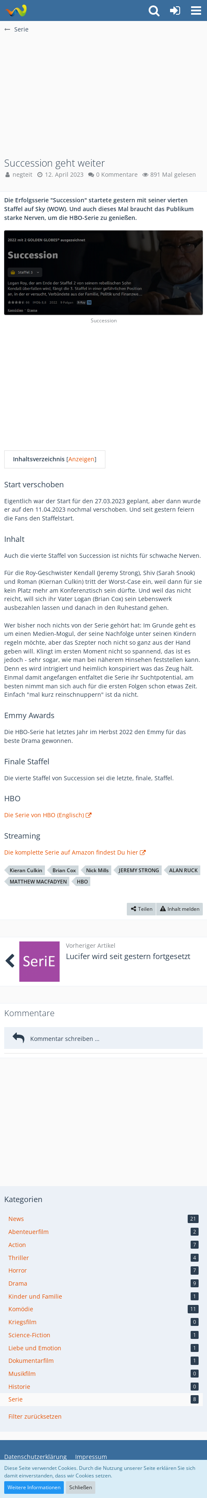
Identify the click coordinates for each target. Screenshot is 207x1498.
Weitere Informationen (34, 1487)
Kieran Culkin (26, 870)
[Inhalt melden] (179, 909)
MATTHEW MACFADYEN (38, 881)
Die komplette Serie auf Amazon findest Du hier (71, 852)
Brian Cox (64, 870)
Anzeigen (81, 459)
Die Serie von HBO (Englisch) (44, 815)
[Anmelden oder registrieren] (175, 10)
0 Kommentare (117, 174)
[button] (196, 10)
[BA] (16, 10)
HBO (82, 881)
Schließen (80, 1487)
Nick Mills (97, 870)
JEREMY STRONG (139, 870)
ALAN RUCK (183, 870)
